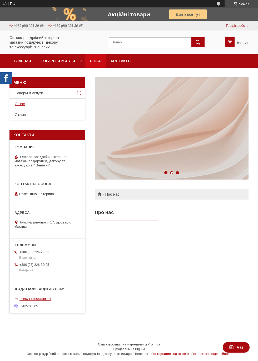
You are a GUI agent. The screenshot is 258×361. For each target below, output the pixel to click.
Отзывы (21, 115)
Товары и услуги (58, 61)
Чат (236, 347)
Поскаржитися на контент (170, 354)
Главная (22, 61)
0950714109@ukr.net (35, 299)
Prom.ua (154, 344)
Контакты (121, 61)
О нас (95, 61)
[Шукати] (198, 42)
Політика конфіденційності (211, 354)
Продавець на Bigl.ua (129, 349)
